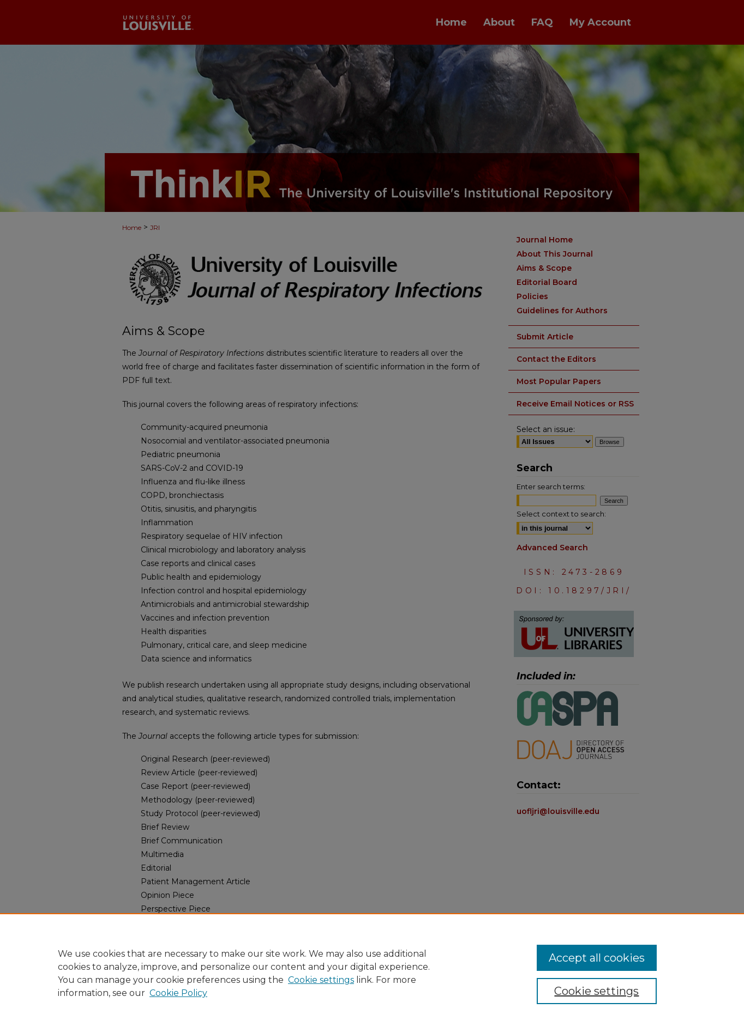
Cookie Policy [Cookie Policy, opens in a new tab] (178, 993)
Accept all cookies (597, 957)
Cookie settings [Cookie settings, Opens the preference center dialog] (596, 991)
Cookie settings (321, 980)
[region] (372, 973)
